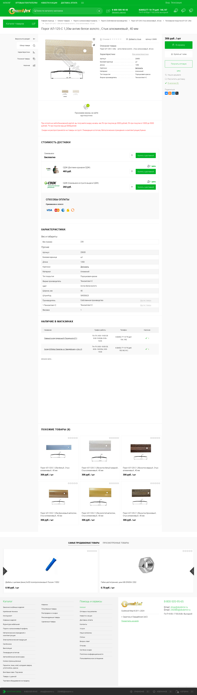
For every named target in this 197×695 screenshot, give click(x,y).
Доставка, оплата (69, 3)
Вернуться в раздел (25, 39)
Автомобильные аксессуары (14, 651)
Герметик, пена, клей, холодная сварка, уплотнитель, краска (17, 661)
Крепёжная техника (10, 606)
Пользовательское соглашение (91, 653)
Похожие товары (26, 59)
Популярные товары (49, 603)
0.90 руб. (12, 582)
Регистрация (176, 3)
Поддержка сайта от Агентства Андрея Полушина (23, 684)
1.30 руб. (88, 582)
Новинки (44, 599)
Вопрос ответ (85, 636)
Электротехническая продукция (15, 634)
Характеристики (26, 52)
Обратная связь (12, 692)
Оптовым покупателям (26, 3)
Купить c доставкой (146, 156)
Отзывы (83, 640)
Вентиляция (7, 643)
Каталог (7, 3)
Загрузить (139, 68)
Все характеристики (140, 54)
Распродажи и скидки (49, 608)
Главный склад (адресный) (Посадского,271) (60, 333)
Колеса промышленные (12, 656)
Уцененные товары (48, 616)
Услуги (82, 623)
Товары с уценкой (9, 671)
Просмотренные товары (116, 537)
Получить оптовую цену (178, 65)
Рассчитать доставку (175, 79)
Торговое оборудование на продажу (16, 675)
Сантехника (7, 639)
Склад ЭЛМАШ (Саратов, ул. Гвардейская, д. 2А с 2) (63, 344)
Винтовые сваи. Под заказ (13, 667)
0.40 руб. (165, 582)
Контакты (83, 619)
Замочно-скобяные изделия (13, 602)
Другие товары (141, 296)
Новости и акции (49, 3)
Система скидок (86, 644)
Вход (168, 3)
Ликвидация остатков (11, 647)
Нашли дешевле (173, 75)
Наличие (29, 65)
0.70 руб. (50, 582)
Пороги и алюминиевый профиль (15, 623)
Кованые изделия (9, 615)
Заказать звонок (119, 12)
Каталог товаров (20, 24)
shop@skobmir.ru (179, 601)
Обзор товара (27, 45)
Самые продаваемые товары (83, 537)
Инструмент (7, 610)
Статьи (82, 632)
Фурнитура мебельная (11, 619)
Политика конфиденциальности (91, 649)
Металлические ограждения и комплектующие (14, 629)
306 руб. (58, 471)
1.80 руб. (127, 582)
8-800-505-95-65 (30, 692)
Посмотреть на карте (130, 616)
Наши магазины (86, 627)
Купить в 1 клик (179, 54)
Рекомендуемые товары (50, 612)
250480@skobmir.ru (180, 604)
